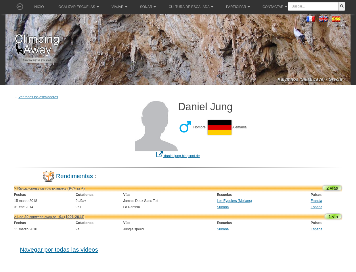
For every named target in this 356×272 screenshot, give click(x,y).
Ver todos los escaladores (38, 97)
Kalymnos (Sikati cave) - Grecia (310, 79)
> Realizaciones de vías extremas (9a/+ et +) (49, 188)
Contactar (275, 7)
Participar (238, 7)
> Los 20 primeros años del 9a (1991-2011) (49, 217)
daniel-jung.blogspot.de (178, 156)
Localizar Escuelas (78, 7)
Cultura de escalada (191, 7)
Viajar (119, 7)
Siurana (223, 207)
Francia (316, 201)
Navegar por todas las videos (59, 249)
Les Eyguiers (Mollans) (234, 201)
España (316, 207)
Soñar (148, 7)
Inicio (38, 7)
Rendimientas (74, 176)
